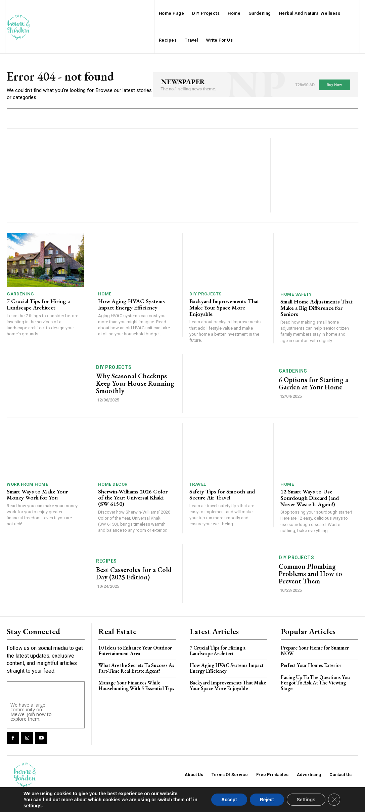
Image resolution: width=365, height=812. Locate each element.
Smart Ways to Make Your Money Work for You (37, 494)
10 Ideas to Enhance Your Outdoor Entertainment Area (135, 650)
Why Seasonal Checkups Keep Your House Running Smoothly (135, 383)
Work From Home (27, 484)
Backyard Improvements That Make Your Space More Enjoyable (224, 307)
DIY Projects (205, 294)
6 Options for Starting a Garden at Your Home (313, 383)
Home (104, 294)
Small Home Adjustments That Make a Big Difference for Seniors (316, 308)
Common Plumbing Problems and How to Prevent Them (310, 573)
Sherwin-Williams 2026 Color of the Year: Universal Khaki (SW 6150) (133, 498)
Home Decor (113, 484)
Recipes (106, 561)
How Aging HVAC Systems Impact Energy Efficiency (131, 304)
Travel (197, 484)
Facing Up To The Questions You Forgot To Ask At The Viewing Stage (315, 682)
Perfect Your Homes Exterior (311, 665)
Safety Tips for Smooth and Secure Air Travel (222, 494)
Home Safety (296, 294)
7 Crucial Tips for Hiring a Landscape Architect (38, 304)
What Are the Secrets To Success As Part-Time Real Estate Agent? (136, 668)
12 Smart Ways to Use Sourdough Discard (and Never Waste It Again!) (309, 498)
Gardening (20, 294)
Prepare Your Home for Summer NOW (315, 650)
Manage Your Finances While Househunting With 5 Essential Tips (136, 685)
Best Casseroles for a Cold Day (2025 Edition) (134, 573)
